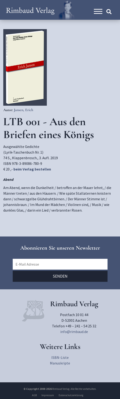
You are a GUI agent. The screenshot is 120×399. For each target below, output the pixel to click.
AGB (34, 395)
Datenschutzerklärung (71, 395)
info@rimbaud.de (74, 331)
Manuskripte (60, 363)
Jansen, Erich (23, 110)
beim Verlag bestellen (32, 169)
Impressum (47, 395)
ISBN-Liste (60, 357)
